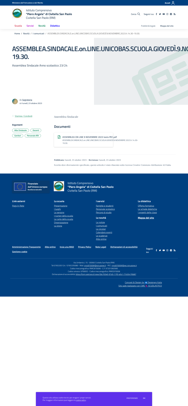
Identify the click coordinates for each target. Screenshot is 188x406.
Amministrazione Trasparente (26, 247)
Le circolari (101, 229)
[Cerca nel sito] (135, 14)
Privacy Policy (84, 247)
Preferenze (132, 398)
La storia (58, 225)
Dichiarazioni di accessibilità (123, 247)
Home (17, 33)
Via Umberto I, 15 (80, 262)
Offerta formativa (146, 205)
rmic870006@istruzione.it (95, 265)
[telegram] (171, 14)
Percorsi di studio (103, 212)
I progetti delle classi (147, 212)
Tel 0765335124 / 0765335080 (64, 265)
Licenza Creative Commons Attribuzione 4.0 (145, 165)
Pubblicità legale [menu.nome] (148, 25)
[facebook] (156, 14)
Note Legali (100, 247)
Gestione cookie (19, 251)
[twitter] (160, 14)
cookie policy (81, 400)
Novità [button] (41, 26)
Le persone (59, 212)
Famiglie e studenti (104, 205)
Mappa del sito (166, 25)
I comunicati (38, 33)
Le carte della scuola (63, 219)
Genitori (17, 135)
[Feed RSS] (174, 14)
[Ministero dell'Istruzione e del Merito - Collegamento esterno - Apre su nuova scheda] (27, 2)
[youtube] (163, 14)
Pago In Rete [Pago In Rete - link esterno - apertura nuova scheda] (18, 205)
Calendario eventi (104, 232)
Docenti (36, 130)
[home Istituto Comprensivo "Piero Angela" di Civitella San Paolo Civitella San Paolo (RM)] (42, 14)
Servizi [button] (30, 26)
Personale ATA (33, 135)
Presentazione (60, 205)
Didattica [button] (55, 26)
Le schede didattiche (147, 209)
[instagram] (167, 14)
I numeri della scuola (63, 215)
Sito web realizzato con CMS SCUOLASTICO (140, 285)
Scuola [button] (18, 26)
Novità (26, 33)
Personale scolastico (105, 209)
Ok (144, 398)
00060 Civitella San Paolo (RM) (102, 262)
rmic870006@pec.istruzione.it (124, 265)
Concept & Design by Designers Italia (143, 282)
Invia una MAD (67, 247)
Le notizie (100, 222)
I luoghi (57, 209)
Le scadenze (101, 235)
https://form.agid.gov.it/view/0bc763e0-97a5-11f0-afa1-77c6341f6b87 (106, 274)
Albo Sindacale (20, 130)
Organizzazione (61, 222)
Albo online (101, 239)
